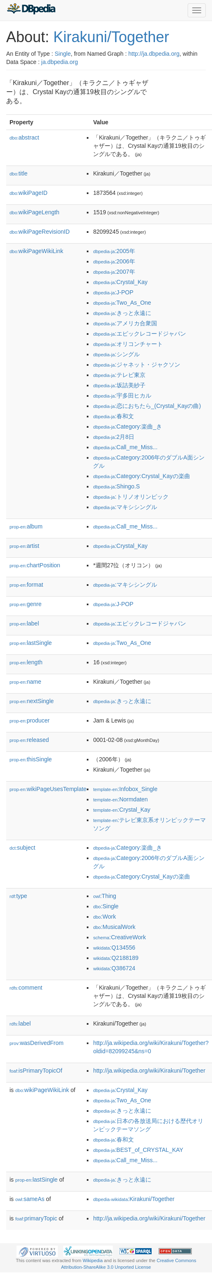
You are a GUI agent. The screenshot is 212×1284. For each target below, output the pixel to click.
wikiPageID (29, 193)
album (26, 526)
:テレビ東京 (119, 375)
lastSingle (31, 643)
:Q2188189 (115, 958)
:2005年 (114, 251)
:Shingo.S (116, 486)
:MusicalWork (114, 927)
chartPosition (35, 565)
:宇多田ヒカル (122, 395)
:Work (104, 916)
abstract (24, 137)
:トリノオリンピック (130, 496)
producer (30, 720)
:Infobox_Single (125, 789)
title (19, 173)
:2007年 (114, 271)
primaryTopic (36, 1218)
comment (26, 987)
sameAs (29, 1199)
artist (24, 546)
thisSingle (31, 759)
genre (25, 604)
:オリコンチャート (127, 344)
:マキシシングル (125, 507)
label (24, 623)
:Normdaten (120, 799)
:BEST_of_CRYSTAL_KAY (138, 1150)
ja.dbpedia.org (59, 62)
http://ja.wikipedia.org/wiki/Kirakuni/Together (149, 1070)
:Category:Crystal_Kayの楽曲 (141, 476)
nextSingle (32, 701)
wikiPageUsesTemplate (48, 789)
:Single (105, 906)
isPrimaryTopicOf (36, 1070)
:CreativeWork (119, 937)
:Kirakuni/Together (133, 1199)
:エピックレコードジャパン (139, 333)
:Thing (104, 896)
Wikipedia (93, 1260)
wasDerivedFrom (37, 1043)
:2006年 (114, 261)
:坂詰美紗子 (119, 385)
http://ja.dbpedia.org (153, 53)
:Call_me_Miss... (125, 447)
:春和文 (113, 416)
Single (63, 53)
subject (22, 847)
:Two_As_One (122, 302)
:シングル (116, 354)
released (29, 740)
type (18, 896)
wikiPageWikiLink (36, 251)
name (25, 681)
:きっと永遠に (122, 313)
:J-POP (113, 292)
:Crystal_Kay (120, 282)
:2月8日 (113, 437)
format (26, 584)
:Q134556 (114, 947)
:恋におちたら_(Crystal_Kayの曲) (147, 406)
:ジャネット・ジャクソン (136, 364)
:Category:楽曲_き (127, 426)
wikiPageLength (35, 212)
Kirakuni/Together (111, 36)
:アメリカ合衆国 (125, 323)
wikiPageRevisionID (40, 231)
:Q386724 (114, 968)
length (26, 662)
